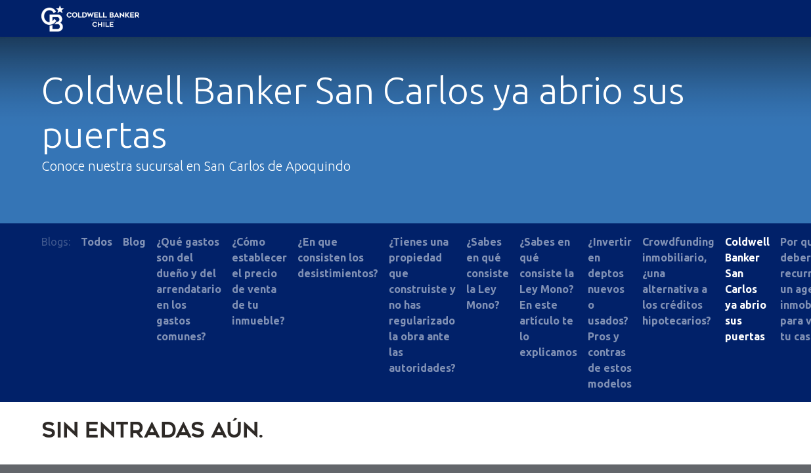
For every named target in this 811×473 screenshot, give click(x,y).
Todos (96, 242)
